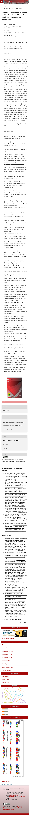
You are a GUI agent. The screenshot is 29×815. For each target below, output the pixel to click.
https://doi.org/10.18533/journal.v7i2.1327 (14, 302)
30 (16, 619)
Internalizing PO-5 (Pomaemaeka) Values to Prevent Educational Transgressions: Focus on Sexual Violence (16, 561)
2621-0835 (12, 796)
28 (13, 619)
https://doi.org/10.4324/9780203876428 (13, 216)
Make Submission (7, 644)
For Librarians (6, 682)
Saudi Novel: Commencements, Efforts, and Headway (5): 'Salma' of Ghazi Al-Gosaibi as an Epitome (15, 546)
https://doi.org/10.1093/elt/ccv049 (12, 275)
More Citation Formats (9, 429)
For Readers (5, 676)
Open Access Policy (7, 667)
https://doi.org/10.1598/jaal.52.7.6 (17, 267)
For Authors (5, 679)
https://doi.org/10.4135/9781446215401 (13, 233)
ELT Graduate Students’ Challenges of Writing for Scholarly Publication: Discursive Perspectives (16, 517)
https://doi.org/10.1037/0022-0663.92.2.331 (14, 207)
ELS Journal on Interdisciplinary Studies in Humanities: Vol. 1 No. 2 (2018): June (16, 557)
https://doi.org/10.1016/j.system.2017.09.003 (15, 256)
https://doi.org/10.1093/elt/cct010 (16, 348)
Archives (8, 7)
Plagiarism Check (7, 660)
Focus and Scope (7, 654)
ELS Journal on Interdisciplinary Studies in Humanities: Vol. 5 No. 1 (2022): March (15, 590)
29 (15, 619)
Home (3, 7)
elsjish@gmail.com (14, 795)
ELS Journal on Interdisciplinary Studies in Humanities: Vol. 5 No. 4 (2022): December (15, 598)
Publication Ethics (7, 657)
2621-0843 (22, 796)
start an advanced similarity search (16, 622)
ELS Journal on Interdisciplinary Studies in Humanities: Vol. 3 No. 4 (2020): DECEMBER (15, 487)
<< (2, 619)
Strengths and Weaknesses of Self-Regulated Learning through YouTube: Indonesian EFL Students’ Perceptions (16, 484)
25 (9, 619)
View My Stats (6, 781)
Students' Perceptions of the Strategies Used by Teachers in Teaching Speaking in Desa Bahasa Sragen (16, 526)
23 (6, 619)
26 (10, 619)
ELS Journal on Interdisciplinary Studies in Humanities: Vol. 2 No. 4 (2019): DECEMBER (16, 478)
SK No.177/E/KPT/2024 (8, 639)
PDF (5, 401)
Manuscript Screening (8, 651)
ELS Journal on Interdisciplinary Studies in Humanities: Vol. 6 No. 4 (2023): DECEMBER (15, 607)
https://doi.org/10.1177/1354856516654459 (14, 291)
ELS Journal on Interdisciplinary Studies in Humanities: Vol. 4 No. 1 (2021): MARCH (16, 520)
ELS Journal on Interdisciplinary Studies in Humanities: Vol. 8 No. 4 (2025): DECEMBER (15, 583)
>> (20, 619)
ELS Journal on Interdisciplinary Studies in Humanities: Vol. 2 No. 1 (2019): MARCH (15, 542)
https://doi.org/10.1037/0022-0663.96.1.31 (14, 164)
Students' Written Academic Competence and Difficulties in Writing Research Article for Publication (16, 508)
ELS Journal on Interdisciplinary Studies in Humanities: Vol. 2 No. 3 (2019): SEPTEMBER (16, 511)
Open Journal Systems (6, 784)
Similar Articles (6, 535)
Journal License (6, 670)
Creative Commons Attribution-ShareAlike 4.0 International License (12, 808)
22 (4, 619)
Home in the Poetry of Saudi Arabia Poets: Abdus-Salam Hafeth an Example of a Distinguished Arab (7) (16, 569)
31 (18, 619)
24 (7, 619)
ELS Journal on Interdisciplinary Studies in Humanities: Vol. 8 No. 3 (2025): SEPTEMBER (15, 615)
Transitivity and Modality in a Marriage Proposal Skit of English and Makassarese (16, 554)
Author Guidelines (7, 648)
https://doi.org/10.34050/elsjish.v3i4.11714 (17, 42)
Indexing (4, 664)
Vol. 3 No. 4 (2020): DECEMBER (10, 8)
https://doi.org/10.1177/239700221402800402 (15, 333)
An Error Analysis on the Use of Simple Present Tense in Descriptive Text (16, 595)
